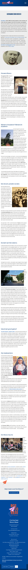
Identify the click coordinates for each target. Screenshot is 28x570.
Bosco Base (11, 46)
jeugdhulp (17, 477)
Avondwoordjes (14, 546)
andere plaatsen (4, 478)
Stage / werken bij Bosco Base (14, 553)
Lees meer (5, 566)
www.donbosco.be (14, 492)
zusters (24, 466)
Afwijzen (12, 566)
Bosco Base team (14, 551)
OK (16, 566)
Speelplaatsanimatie (14, 545)
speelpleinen (20, 475)
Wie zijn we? (14, 539)
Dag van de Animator (14, 543)
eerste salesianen (11, 466)
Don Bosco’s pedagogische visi (7, 44)
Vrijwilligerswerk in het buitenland (14, 549)
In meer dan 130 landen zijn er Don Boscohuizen (14, 37)
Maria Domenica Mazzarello (16, 389)
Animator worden (14, 540)
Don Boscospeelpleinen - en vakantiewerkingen (14, 542)
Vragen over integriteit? (14, 554)
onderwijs (10, 477)
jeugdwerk (3, 477)
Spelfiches (14, 548)
